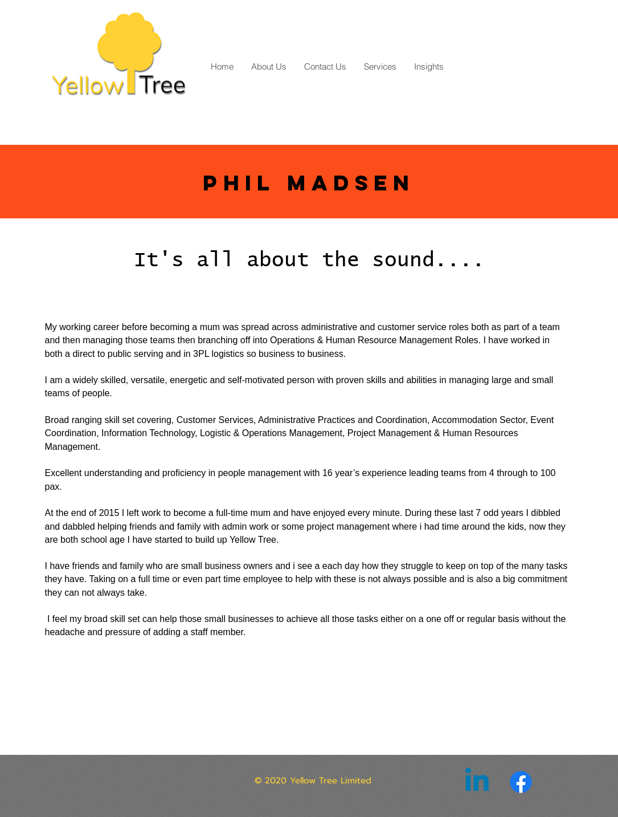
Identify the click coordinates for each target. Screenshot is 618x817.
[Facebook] (520, 781)
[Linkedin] (477, 781)
